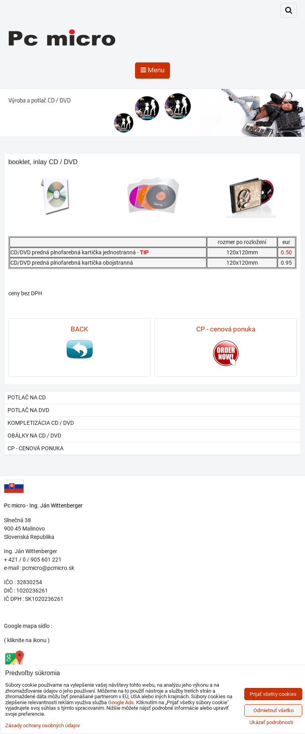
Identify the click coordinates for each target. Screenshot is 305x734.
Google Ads (121, 702)
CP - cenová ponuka (36, 448)
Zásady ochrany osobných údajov (42, 725)
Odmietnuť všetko (273, 710)
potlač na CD (27, 397)
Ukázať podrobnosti (271, 722)
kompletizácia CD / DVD (41, 423)
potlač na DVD (28, 410)
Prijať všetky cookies (273, 694)
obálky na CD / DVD (34, 435)
